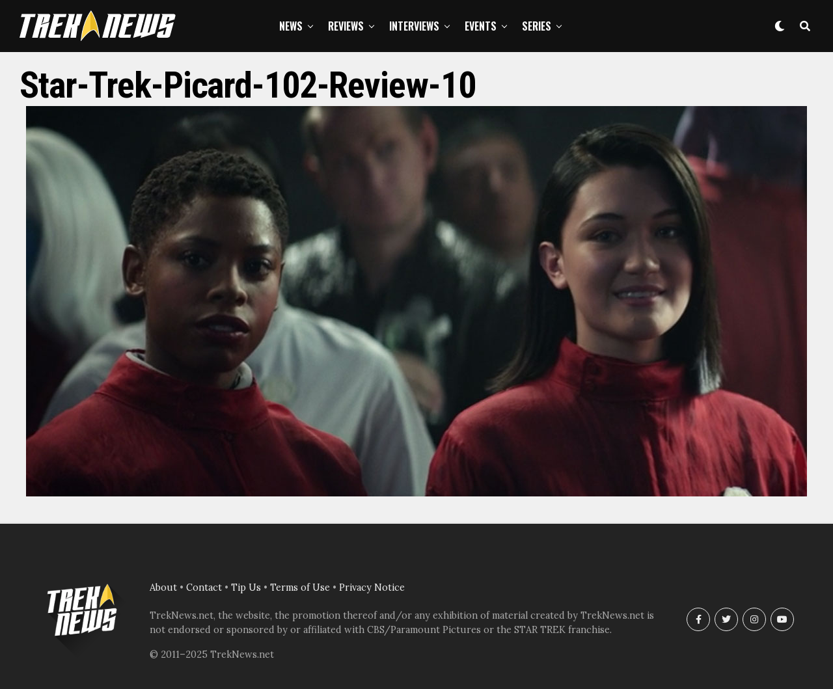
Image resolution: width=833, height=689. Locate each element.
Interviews (414, 26)
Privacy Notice (372, 587)
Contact (204, 587)
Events (481, 26)
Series (536, 26)
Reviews (346, 26)
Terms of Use (300, 587)
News (291, 26)
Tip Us (246, 587)
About (163, 587)
